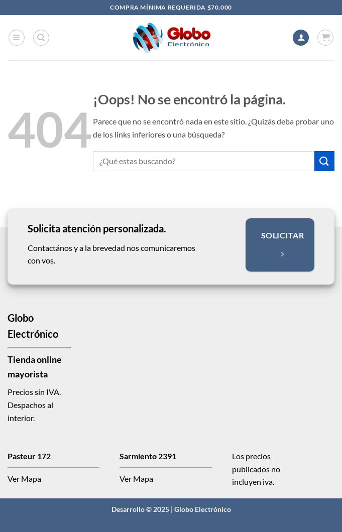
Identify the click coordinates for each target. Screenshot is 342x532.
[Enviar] (324, 161)
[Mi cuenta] (301, 38)
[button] (17, 38)
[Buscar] (41, 38)
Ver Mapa (24, 478)
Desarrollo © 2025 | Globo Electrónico (171, 509)
